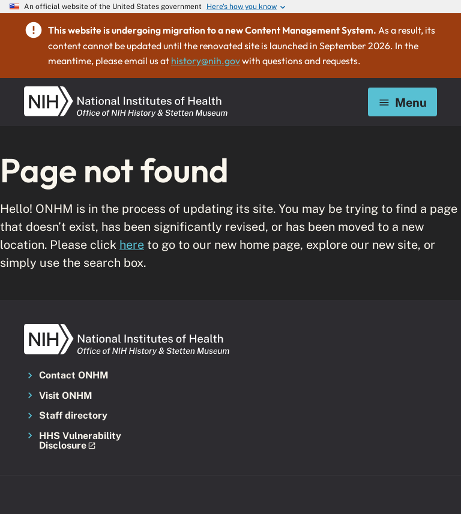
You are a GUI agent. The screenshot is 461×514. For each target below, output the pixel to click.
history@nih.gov (205, 61)
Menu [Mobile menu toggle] (402, 102)
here (131, 244)
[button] (88, 441)
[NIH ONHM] (126, 90)
